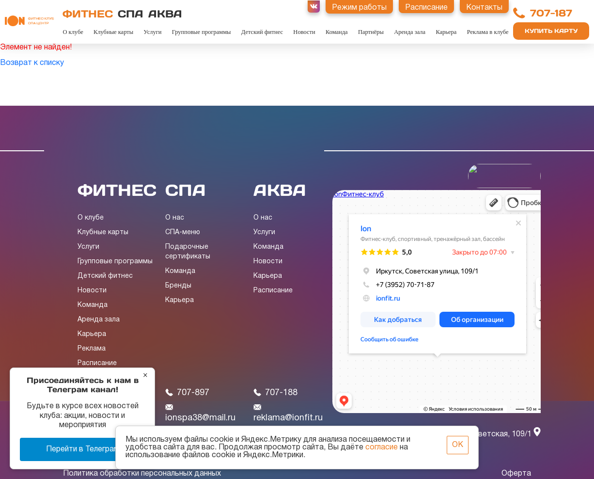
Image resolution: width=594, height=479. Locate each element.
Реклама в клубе (488, 32)
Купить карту (551, 30)
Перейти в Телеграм (82, 449)
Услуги (152, 32)
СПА (130, 13)
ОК (457, 445)
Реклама (92, 349)
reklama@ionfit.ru (288, 413)
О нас (174, 218)
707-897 (187, 393)
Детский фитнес (262, 32)
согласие (381, 447)
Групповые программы (201, 32)
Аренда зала (409, 32)
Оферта (516, 473)
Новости (304, 32)
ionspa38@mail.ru (200, 413)
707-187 (551, 13)
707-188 (275, 393)
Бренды (178, 286)
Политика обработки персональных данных (142, 473)
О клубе (73, 32)
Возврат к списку (32, 63)
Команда (337, 32)
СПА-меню (182, 232)
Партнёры (371, 32)
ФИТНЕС (88, 13)
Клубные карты (113, 32)
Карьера (446, 32)
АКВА (165, 13)
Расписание (97, 363)
